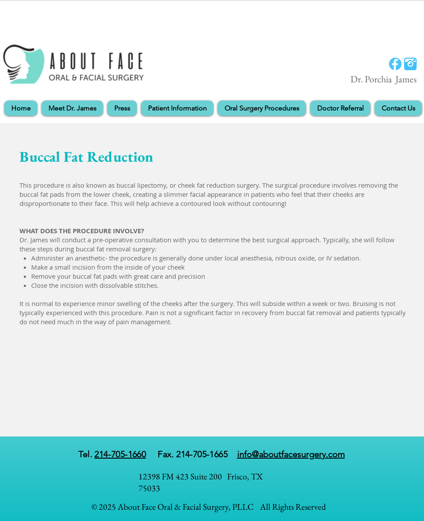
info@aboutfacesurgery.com (291, 454)
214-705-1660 (120, 454)
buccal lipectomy (141, 185)
